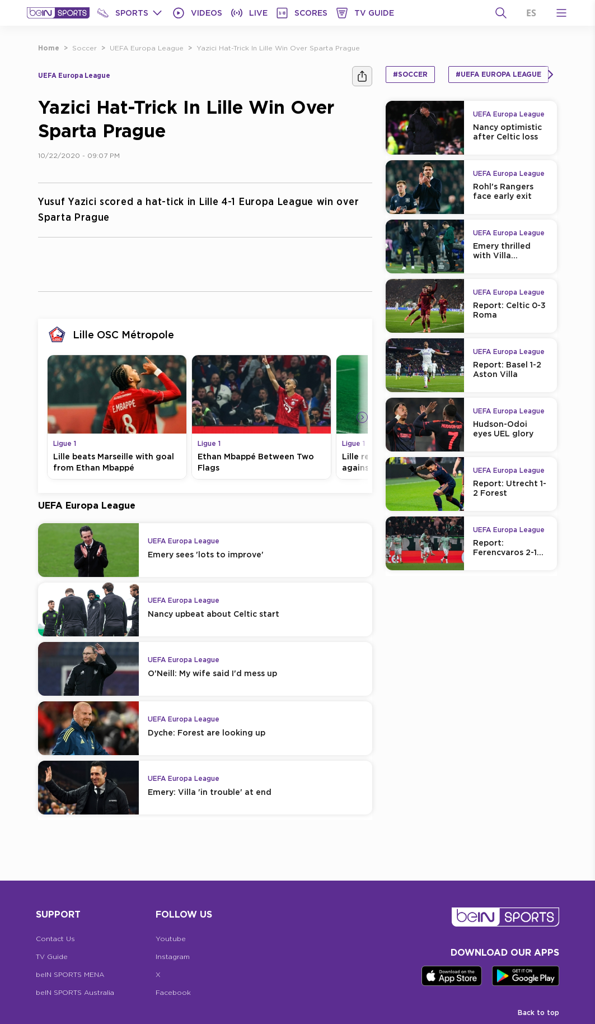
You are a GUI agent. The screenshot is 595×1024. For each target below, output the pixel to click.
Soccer (84, 48)
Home (48, 48)
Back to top (538, 1012)
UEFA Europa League (147, 48)
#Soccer (410, 74)
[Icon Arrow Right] (362, 417)
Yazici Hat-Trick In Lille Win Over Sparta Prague (278, 48)
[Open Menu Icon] (561, 13)
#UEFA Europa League (498, 74)
